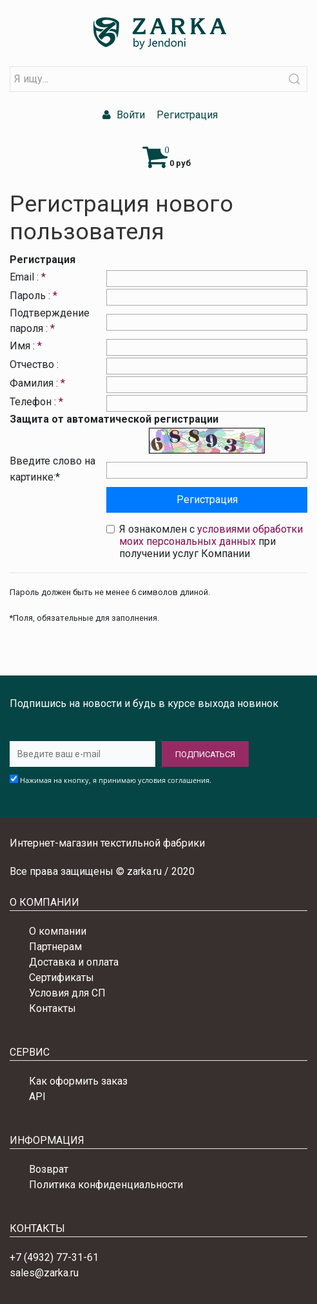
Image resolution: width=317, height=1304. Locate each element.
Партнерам (55, 947)
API (37, 1096)
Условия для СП (67, 993)
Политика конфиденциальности (106, 1185)
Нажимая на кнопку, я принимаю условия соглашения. (115, 780)
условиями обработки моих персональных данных (211, 535)
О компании (57, 931)
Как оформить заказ (78, 1081)
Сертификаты (61, 977)
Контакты (52, 1008)
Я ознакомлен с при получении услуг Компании (211, 541)
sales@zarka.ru (44, 1273)
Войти (122, 115)
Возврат (48, 1169)
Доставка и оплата (74, 962)
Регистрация (186, 115)
